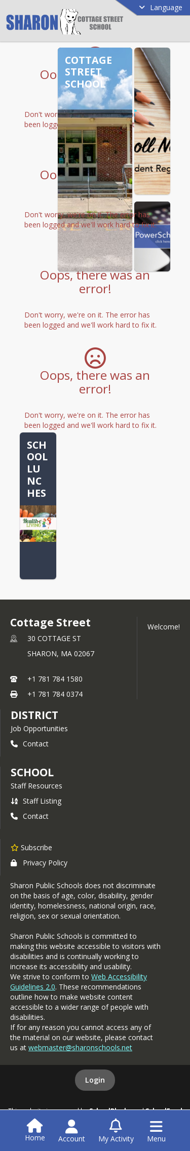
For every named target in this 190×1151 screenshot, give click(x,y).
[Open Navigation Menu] (156, 1131)
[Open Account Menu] (71, 1131)
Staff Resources (36, 785)
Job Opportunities (39, 728)
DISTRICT (34, 715)
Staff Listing (36, 801)
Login (95, 1080)
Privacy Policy (39, 862)
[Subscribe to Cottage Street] (31, 847)
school (32, 772)
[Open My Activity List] (116, 1131)
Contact (30, 743)
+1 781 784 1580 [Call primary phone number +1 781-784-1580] (55, 679)
